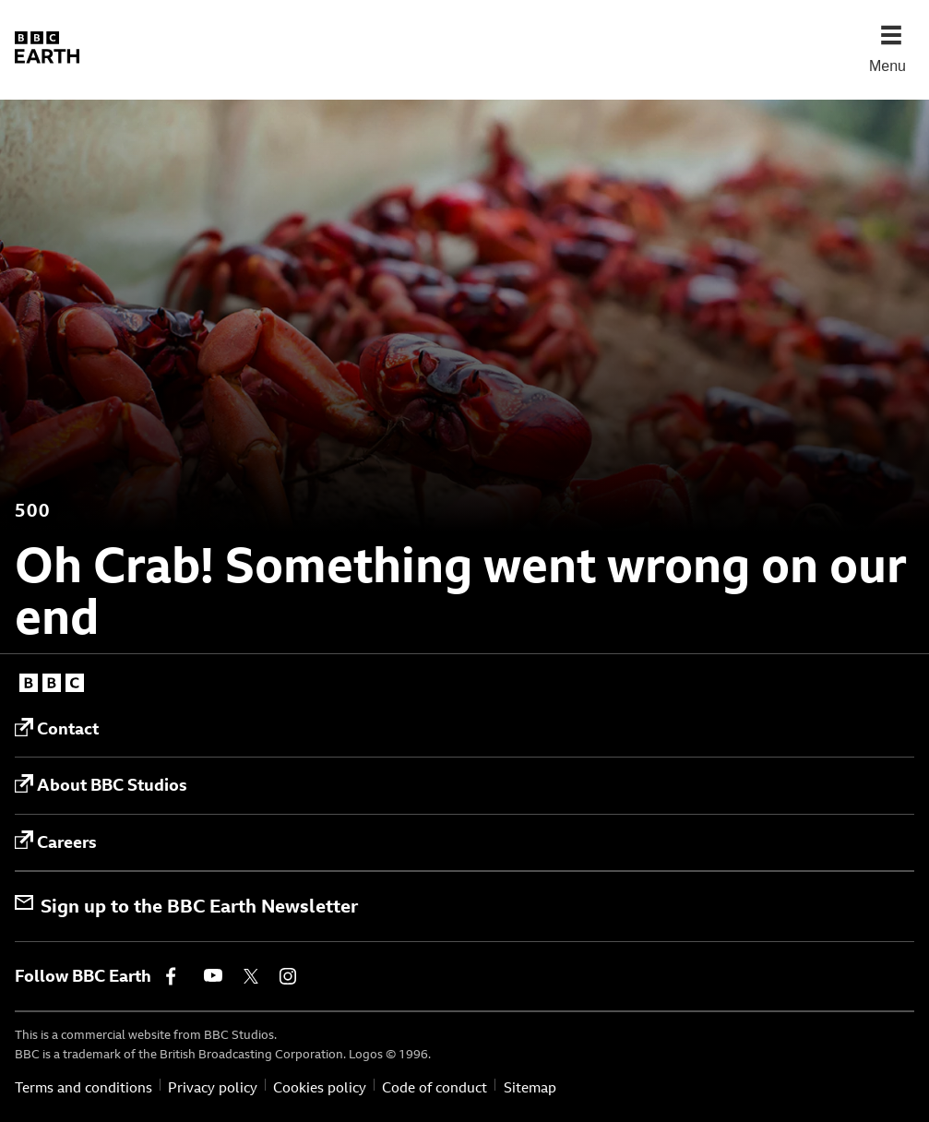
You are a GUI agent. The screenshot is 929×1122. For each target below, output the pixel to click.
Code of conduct (434, 1087)
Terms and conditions (83, 1087)
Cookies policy (319, 1087)
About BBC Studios (101, 785)
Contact (57, 729)
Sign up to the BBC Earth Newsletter (186, 905)
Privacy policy (212, 1087)
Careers (56, 841)
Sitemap (530, 1087)
